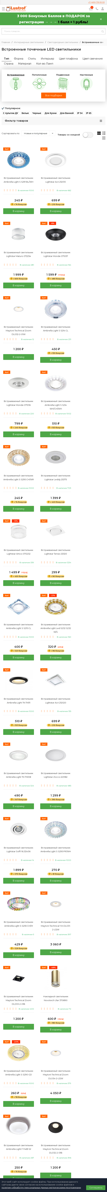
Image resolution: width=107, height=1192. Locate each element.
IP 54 (79, 113)
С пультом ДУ (10, 113)
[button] (10, 113)
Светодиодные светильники (62, 42)
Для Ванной (67, 113)
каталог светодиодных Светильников (37, 1072)
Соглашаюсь (95, 1187)
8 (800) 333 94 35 (53, 1141)
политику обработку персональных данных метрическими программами (41, 1187)
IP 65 (88, 113)
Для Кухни (51, 113)
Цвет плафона (68, 58)
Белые (25, 113)
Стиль (32, 58)
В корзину (18, 213)
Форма (18, 58)
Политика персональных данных (53, 1157)
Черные (36, 113)
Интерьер (47, 58)
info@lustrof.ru (55, 1150)
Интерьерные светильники (29, 42)
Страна (8, 63)
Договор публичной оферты (53, 1161)
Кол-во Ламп (44, 63)
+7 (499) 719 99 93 (96, 2)
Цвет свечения (92, 58)
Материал (24, 63)
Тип (6, 58)
